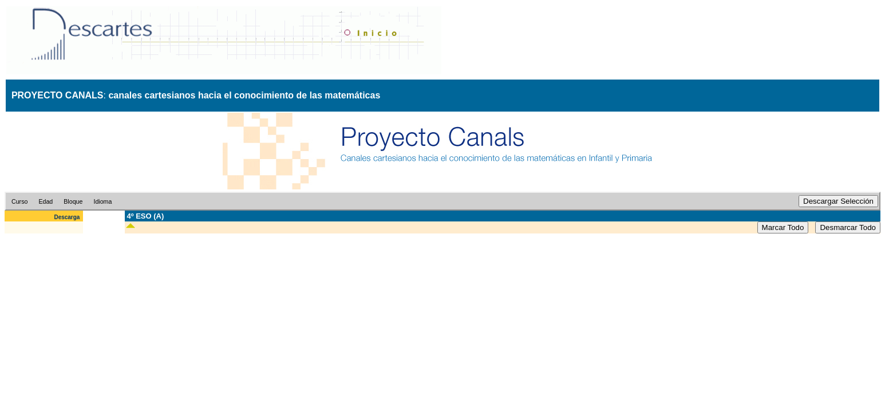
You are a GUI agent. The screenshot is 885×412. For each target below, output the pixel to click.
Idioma (102, 201)
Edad (45, 201)
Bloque (73, 201)
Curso (19, 201)
